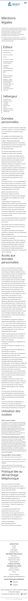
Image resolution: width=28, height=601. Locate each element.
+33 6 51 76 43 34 (14, 574)
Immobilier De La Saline (14, 566)
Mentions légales (22, 589)
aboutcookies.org (10, 442)
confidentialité (22, 597)
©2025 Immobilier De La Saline (9, 590)
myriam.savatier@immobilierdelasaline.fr (14, 576)
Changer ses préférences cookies (10, 594)
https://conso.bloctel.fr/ (15, 525)
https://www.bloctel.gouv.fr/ (8, 523)
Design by (23, 594)
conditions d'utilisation (10, 599)
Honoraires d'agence (14, 592)
